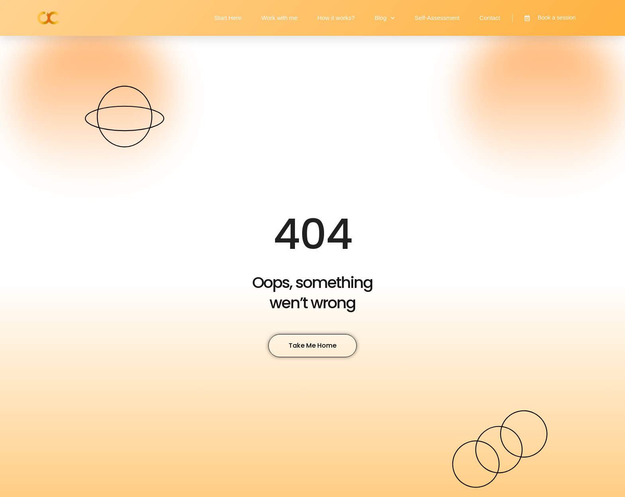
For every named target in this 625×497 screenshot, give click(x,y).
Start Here (227, 17)
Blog (385, 18)
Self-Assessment (437, 17)
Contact (490, 17)
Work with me (279, 17)
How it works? (335, 17)
